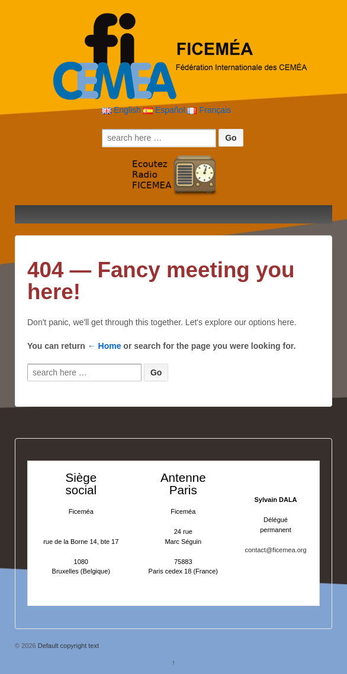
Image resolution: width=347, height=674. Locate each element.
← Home (104, 346)
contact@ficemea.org (275, 549)
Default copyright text (67, 645)
